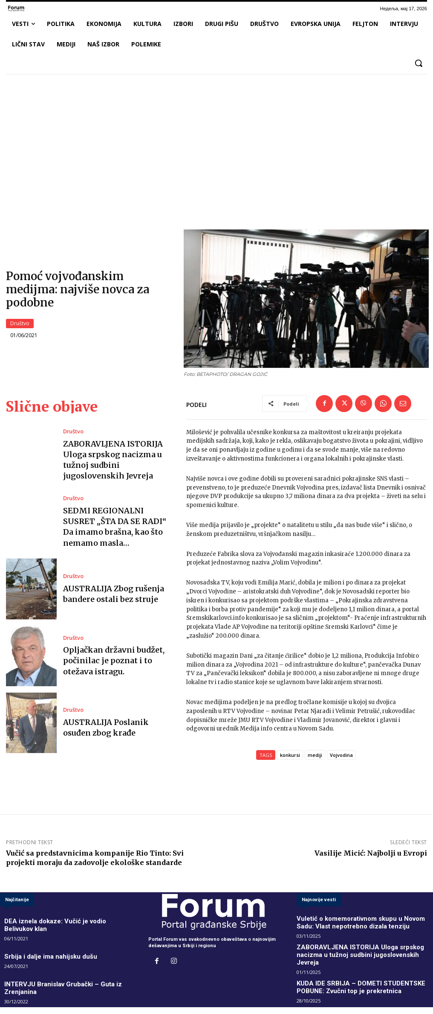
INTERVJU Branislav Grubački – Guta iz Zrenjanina (61, 972)
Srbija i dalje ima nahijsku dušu (39, 947)
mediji (315, 756)
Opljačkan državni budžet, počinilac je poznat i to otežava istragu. (112, 661)
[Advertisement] (216, 144)
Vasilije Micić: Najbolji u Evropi (371, 854)
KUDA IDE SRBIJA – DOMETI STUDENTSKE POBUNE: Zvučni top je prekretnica (363, 975)
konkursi (290, 756)
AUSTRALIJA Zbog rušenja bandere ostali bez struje (105, 594)
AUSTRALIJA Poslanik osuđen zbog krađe (118, 728)
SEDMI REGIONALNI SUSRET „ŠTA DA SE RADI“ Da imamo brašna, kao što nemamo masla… (118, 527)
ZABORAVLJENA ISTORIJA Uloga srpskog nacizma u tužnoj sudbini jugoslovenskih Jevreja (117, 460)
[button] (418, 63)
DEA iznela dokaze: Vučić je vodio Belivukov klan (59, 921)
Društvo (20, 324)
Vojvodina (341, 756)
